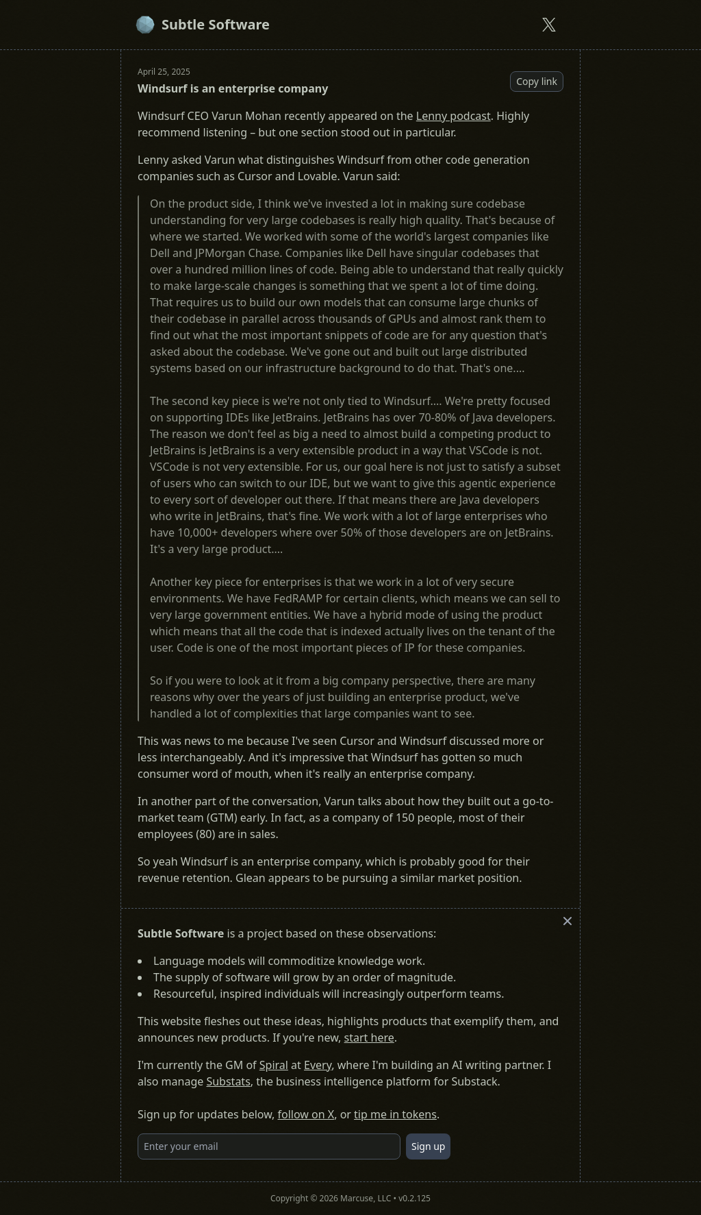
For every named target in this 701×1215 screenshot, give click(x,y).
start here (369, 1037)
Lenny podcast (453, 115)
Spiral (273, 1064)
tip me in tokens (395, 1114)
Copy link (536, 81)
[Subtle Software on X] (549, 25)
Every (317, 1064)
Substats (228, 1081)
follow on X (306, 1114)
